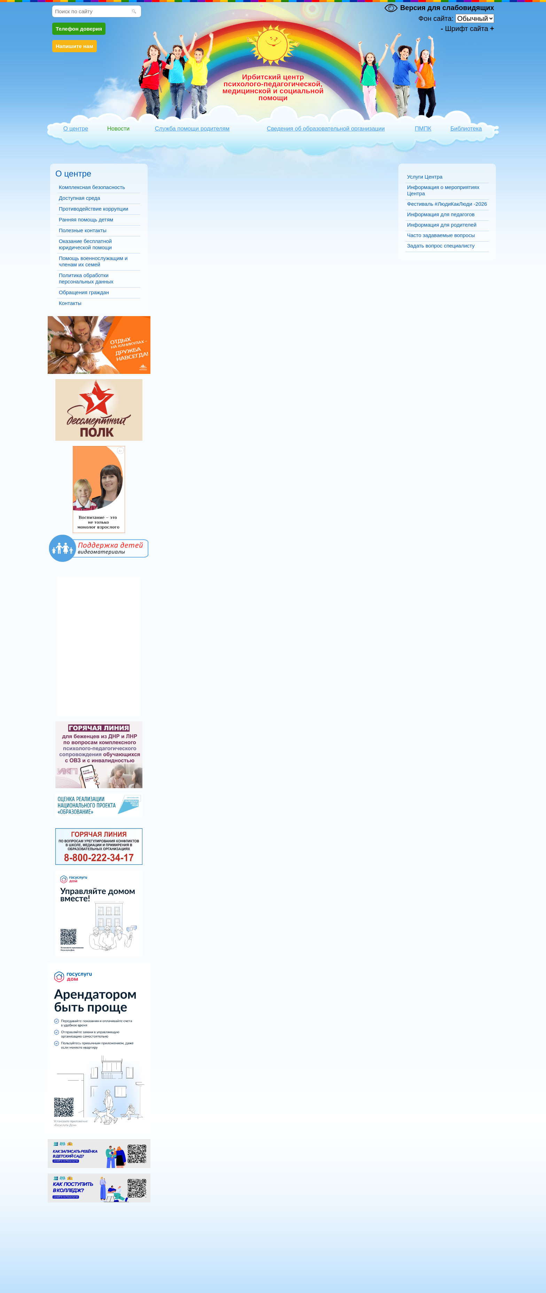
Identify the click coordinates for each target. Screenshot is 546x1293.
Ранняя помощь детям (86, 219)
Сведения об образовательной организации (326, 128)
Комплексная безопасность (92, 187)
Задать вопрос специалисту (441, 246)
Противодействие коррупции (93, 209)
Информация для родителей (441, 225)
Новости (118, 128)
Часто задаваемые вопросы (441, 235)
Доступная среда (79, 198)
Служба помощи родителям (192, 128)
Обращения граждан (84, 292)
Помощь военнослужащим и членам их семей (93, 261)
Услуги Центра (425, 177)
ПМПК (423, 128)
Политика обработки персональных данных (86, 278)
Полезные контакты (83, 230)
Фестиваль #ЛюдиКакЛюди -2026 (447, 204)
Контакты (70, 303)
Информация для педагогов (441, 214)
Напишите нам (74, 46)
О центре (75, 128)
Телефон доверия (79, 29)
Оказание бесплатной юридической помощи (85, 244)
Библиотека (466, 128)
